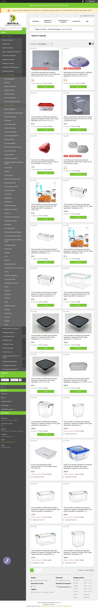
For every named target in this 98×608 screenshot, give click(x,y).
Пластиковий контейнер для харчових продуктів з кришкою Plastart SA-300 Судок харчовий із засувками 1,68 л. (78, 251)
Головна (35, 21)
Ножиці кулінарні (9, 190)
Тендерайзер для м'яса (11, 283)
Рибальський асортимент (10, 328)
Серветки (7, 253)
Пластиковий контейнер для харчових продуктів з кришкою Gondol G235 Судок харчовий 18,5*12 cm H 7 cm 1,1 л (45, 118)
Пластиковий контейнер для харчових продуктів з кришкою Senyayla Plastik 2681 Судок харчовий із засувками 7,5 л (78, 509)
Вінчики (6, 82)
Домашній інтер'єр (8, 59)
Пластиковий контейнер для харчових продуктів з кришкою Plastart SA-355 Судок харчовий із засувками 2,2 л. (45, 251)
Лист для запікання (10, 151)
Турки (6, 302)
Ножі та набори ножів (11, 186)
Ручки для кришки (9, 245)
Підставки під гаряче (10, 221)
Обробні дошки (9, 94)
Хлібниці (7, 309)
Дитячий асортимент (9, 55)
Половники (7, 224)
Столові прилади (7, 348)
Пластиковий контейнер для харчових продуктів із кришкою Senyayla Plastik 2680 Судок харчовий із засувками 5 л (45, 509)
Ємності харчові (9, 105)
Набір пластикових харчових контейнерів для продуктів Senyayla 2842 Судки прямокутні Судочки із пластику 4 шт (78, 466)
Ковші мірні (7, 120)
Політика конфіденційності (64, 606)
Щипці (6, 325)
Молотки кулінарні (10, 183)
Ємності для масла (10, 98)
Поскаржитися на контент (49, 606)
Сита (5, 256)
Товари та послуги (48, 21)
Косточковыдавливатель (11, 135)
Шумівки (7, 321)
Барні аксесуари (7, 40)
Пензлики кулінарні (10, 117)
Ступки (6, 271)
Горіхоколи (7, 194)
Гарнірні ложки (9, 154)
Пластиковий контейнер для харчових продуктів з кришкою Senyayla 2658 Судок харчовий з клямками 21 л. (78, 423)
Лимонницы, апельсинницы (12, 147)
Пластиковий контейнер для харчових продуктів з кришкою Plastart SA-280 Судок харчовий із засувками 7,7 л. (45, 423)
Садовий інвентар (8, 332)
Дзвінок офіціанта (9, 109)
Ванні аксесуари (7, 48)
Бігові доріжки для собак (10, 369)
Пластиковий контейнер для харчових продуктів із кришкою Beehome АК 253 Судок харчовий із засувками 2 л (77, 294)
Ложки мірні (8, 168)
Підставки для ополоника (12, 217)
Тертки (6, 287)
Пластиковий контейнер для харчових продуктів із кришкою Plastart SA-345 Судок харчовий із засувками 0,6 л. (44, 294)
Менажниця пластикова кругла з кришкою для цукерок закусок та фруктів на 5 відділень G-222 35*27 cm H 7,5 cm (78, 74)
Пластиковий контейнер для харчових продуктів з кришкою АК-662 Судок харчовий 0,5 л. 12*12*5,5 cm (44, 337)
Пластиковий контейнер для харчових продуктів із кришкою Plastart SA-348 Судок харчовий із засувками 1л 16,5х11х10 (44, 207)
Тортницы (7, 294)
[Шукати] (24, 29)
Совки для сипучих (10, 264)
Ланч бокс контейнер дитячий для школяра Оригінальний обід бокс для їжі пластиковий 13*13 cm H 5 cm (44, 161)
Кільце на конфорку (10, 132)
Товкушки (7, 290)
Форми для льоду (9, 306)
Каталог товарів (6, 36)
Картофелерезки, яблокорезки (13, 113)
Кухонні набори (9, 139)
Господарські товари (9, 365)
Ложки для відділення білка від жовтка (13, 163)
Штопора (7, 317)
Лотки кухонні (8, 175)
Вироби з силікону (8, 63)
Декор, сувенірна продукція (11, 52)
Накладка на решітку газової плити (12, 240)
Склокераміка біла (8, 336)
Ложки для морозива (10, 158)
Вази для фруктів (9, 79)
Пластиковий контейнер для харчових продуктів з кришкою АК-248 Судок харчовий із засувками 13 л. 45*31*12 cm (78, 380)
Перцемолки (8, 202)
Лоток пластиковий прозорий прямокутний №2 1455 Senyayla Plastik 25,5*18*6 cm (44, 466)
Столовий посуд (7, 344)
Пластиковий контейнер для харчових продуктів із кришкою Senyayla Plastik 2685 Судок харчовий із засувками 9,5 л (45, 552)
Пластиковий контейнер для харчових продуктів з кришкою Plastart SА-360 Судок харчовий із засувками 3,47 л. (78, 206)
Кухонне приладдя (8, 75)
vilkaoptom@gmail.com (8, 442)
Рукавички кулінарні (10, 205)
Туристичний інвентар (9, 361)
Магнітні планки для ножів (12, 179)
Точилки (7, 298)
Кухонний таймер (9, 143)
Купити (45, 87)
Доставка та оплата (63, 21)
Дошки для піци (9, 90)
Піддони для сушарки (10, 209)
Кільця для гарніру (10, 128)
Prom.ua (58, 602)
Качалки (6, 260)
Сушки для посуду (9, 279)
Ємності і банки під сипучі (12, 101)
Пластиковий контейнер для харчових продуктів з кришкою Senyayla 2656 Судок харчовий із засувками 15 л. (78, 552)
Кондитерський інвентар (10, 67)
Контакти (76, 21)
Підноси (6, 213)
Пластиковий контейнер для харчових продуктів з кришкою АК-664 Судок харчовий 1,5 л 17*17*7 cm (44, 380)
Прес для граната (9, 228)
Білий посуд (6, 44)
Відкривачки (8, 198)
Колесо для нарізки (10, 124)
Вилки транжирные (10, 86)
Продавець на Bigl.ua (49, 604)
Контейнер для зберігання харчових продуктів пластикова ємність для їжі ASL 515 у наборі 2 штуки (78, 161)
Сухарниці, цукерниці (10, 275)
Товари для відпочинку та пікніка (10, 356)
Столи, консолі (7, 352)
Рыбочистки (8, 249)
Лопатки (6, 171)
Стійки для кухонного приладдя (13, 268)
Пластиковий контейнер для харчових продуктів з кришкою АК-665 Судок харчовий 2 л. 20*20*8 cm (77, 337)
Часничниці (8, 313)
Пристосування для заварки (12, 232)
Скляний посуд (7, 340)
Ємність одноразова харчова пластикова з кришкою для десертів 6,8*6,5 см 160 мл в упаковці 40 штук (78, 118)
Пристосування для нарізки (12, 236)
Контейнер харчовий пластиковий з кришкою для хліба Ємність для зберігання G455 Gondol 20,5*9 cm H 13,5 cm (45, 74)
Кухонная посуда (7, 71)
